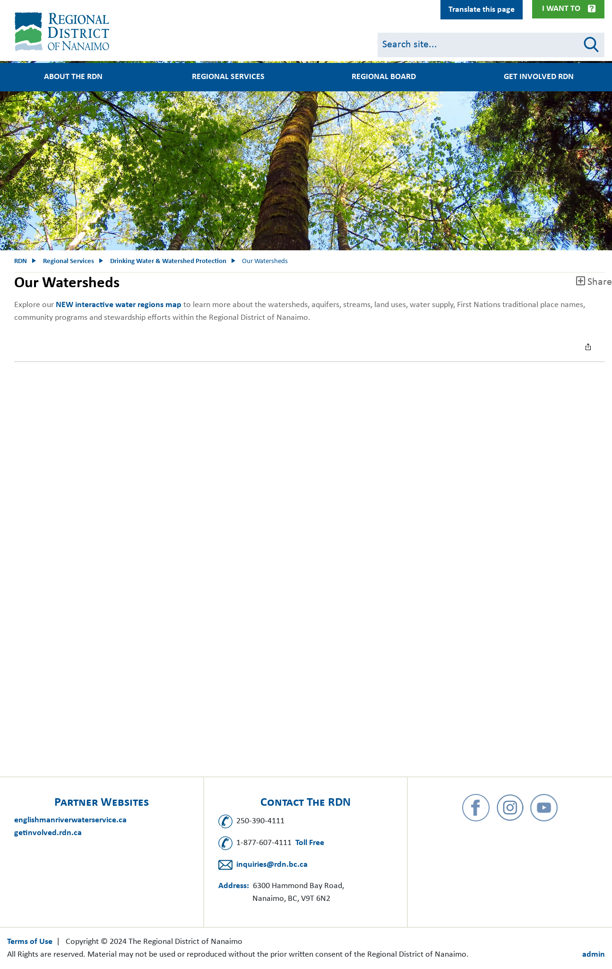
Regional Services (228, 77)
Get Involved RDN (539, 77)
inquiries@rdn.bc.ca (272, 864)
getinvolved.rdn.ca (48, 832)
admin (593, 954)
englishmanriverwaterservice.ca (70, 820)
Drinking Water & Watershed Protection (168, 261)
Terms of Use (29, 941)
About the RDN (73, 77)
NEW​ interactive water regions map (118, 304)
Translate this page (481, 9)
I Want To (561, 8)
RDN (20, 261)
